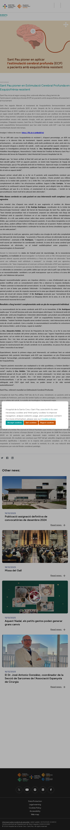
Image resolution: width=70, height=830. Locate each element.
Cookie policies (48, 419)
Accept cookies (14, 423)
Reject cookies (47, 423)
